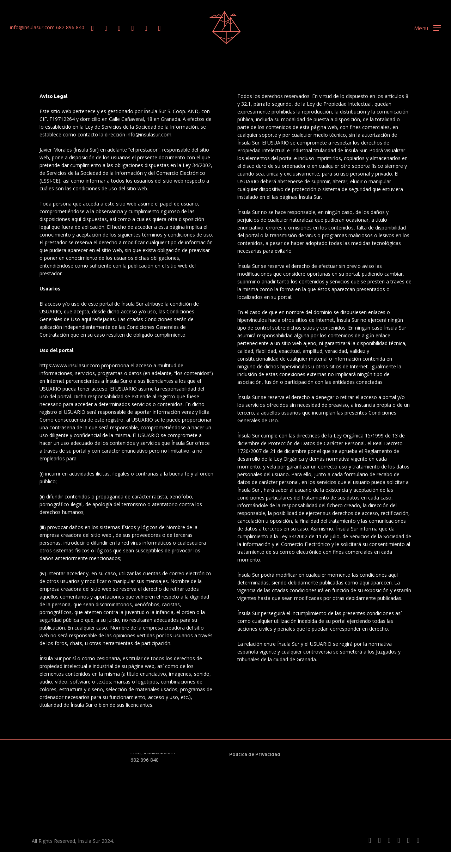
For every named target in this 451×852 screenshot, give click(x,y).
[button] (427, 27)
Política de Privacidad (254, 754)
